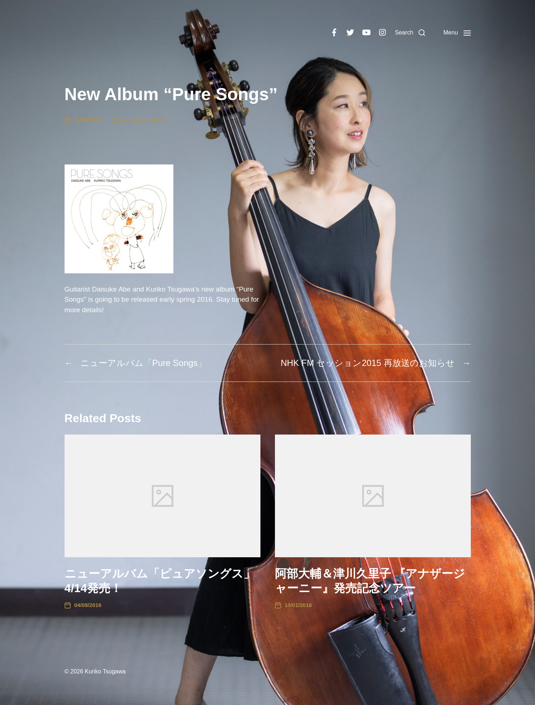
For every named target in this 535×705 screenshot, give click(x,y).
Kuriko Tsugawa (105, 671)
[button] (410, 32)
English (138, 120)
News (159, 120)
